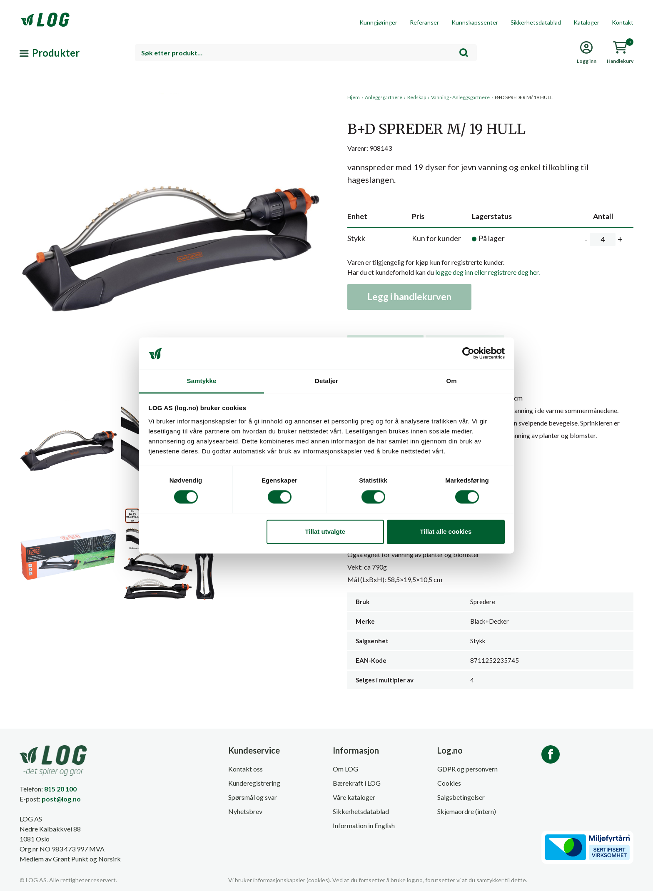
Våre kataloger (354, 797)
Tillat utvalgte (325, 531)
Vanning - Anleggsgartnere (460, 97)
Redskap (416, 97)
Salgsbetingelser (461, 797)
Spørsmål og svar (252, 797)
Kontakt (622, 22)
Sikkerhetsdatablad (536, 22)
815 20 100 (60, 789)
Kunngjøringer (378, 22)
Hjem (353, 97)
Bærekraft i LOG (357, 783)
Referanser (424, 22)
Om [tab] (451, 380)
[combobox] (306, 52)
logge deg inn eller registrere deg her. (487, 272)
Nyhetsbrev (245, 811)
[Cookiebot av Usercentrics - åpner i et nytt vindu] (468, 353)
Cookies (449, 783)
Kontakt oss (245, 769)
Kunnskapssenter (474, 22)
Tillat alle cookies (445, 531)
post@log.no (61, 799)
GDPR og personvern (467, 769)
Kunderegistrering (254, 783)
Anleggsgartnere (383, 97)
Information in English (364, 825)
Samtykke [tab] (202, 380)
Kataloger (586, 22)
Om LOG (345, 769)
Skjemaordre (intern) (466, 811)
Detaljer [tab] (326, 380)
